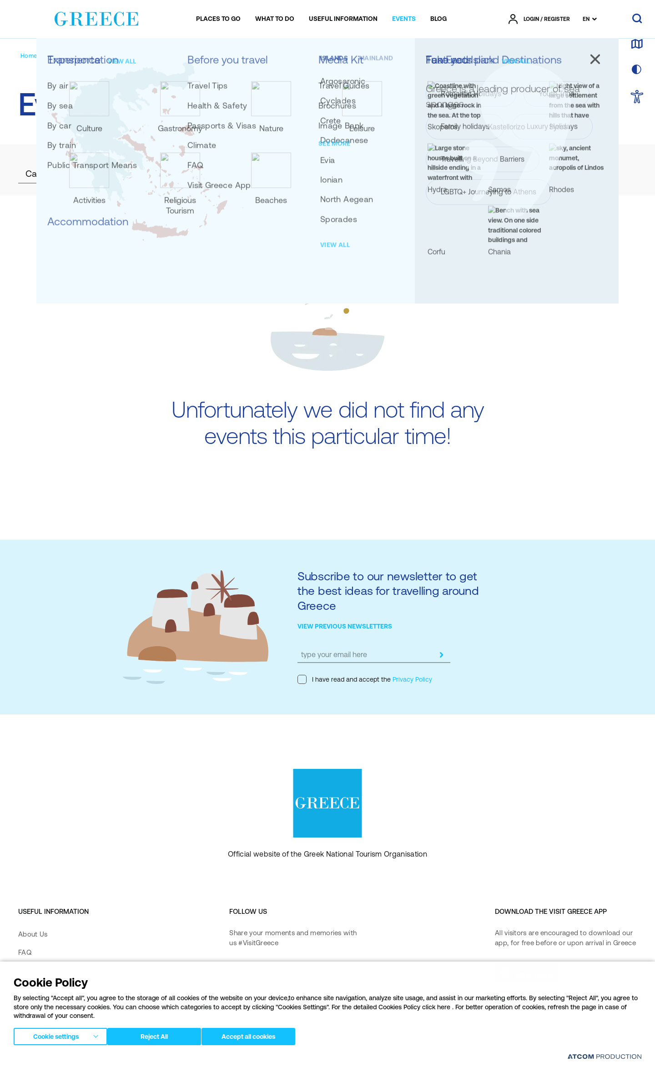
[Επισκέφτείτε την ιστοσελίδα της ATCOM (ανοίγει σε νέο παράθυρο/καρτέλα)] (600, 1058)
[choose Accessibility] (637, 97)
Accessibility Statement (54, 1025)
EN (586, 19)
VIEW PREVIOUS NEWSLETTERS (344, 626)
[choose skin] (636, 70)
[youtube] (329, 972)
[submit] (441, 655)
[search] (637, 19)
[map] (637, 44)
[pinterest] (238, 997)
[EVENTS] (403, 19)
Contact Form (40, 989)
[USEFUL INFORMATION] (343, 19)
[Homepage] (35, 55)
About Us (32, 934)
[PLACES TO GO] (218, 19)
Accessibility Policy (47, 1007)
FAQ (24, 952)
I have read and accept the (364, 679)
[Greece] (96, 17)
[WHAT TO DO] (275, 19)
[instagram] (270, 972)
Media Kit (33, 970)
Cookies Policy (227, 1057)
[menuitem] (218, 19)
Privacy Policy (411, 679)
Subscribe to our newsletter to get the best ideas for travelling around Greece (388, 590)
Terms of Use (183, 1057)
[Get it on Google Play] (527, 998)
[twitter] (299, 972)
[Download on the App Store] (527, 972)
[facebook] (238, 972)
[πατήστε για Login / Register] (539, 19)
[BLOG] (438, 19)
